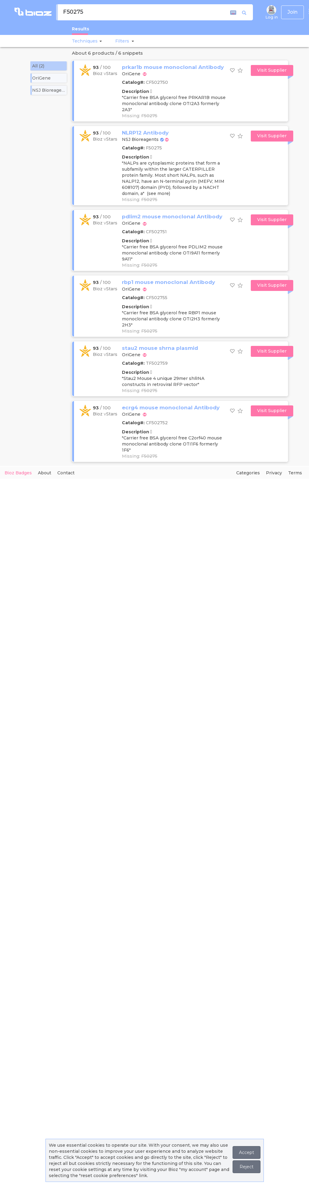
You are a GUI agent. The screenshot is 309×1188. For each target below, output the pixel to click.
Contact (66, 473)
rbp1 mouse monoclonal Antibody (168, 282)
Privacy (274, 473)
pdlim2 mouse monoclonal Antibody (172, 216)
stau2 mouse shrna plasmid (160, 348)
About (44, 473)
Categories (248, 473)
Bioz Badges (18, 473)
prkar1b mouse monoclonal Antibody (173, 67)
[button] (100, 41)
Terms (295, 473)
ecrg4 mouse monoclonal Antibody (171, 408)
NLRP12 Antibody (145, 133)
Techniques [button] (85, 41)
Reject (247, 1166)
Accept (246, 1152)
